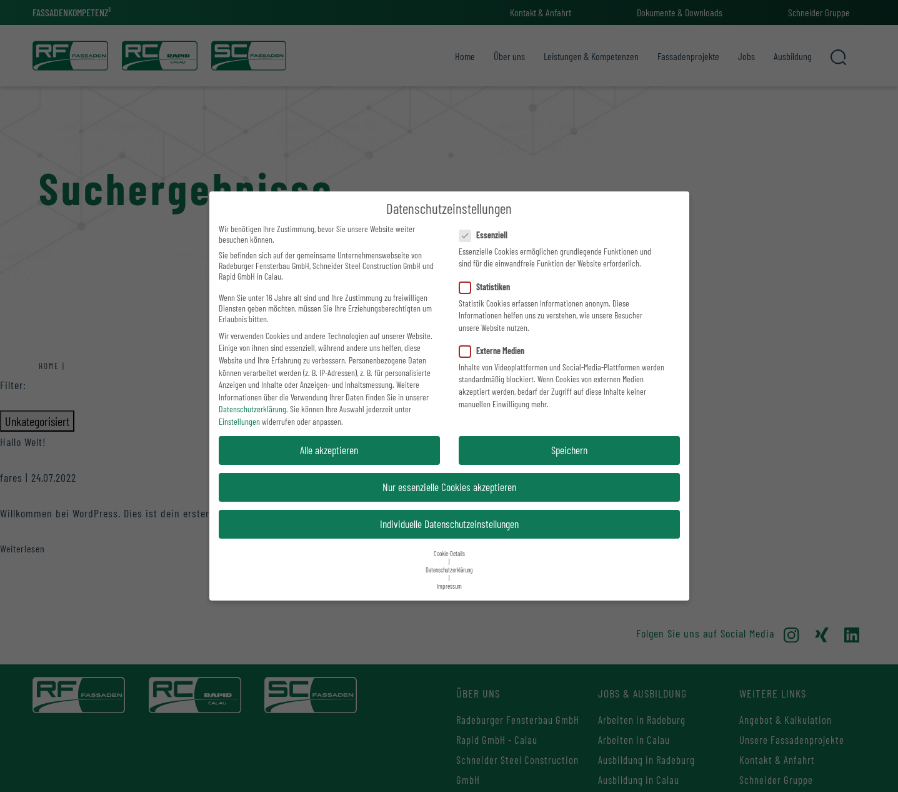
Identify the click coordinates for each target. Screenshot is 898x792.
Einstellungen (239, 421)
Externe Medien (495, 350)
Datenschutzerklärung (252, 409)
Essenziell (487, 235)
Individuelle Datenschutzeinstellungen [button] (449, 524)
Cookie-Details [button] (449, 553)
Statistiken (488, 287)
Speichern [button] (569, 450)
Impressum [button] (449, 586)
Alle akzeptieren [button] (329, 450)
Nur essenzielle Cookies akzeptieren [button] (449, 487)
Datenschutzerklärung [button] (449, 570)
